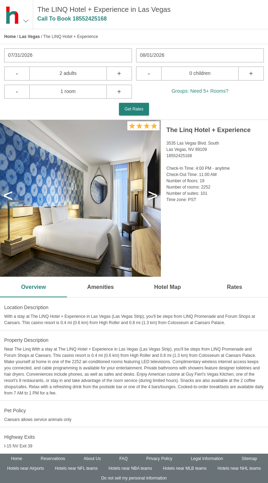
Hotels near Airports (25, 468)
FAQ (123, 458)
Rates (234, 287)
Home (10, 36)
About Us (92, 458)
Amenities (100, 287)
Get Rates (134, 109)
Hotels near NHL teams (239, 468)
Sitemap (249, 458)
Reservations (53, 458)
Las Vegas (29, 36)
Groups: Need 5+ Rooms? (199, 91)
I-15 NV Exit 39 (18, 446)
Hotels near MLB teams (185, 468)
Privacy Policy (159, 458)
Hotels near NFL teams (76, 468)
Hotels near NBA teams (130, 468)
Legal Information (207, 458)
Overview (33, 287)
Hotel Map (167, 287)
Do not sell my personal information (134, 478)
